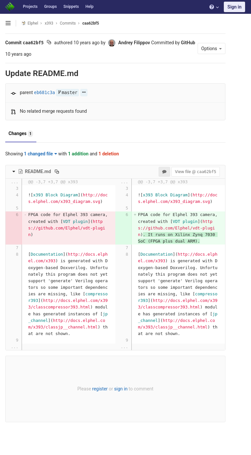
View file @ (195, 171)
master (67, 92)
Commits (68, 23)
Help (90, 6)
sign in (120, 388)
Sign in (234, 7)
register (99, 388)
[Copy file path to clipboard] (57, 171)
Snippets (71, 6)
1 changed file (40, 153)
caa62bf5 (90, 23)
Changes (21, 133)
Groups (50, 6)
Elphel (29, 23)
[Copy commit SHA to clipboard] (49, 43)
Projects (30, 6)
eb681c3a (44, 92)
